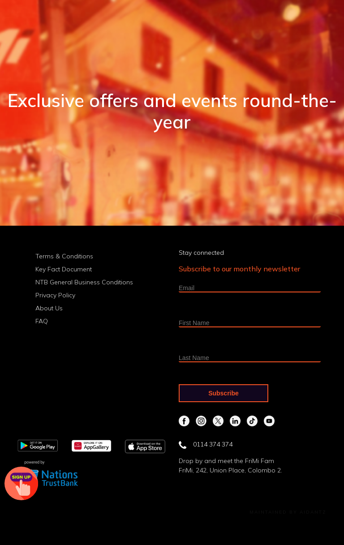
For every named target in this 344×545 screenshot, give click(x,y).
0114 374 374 (205, 444)
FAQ (41, 321)
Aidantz (313, 512)
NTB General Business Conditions (84, 282)
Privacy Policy (55, 295)
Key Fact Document (63, 269)
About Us (49, 308)
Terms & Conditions (64, 256)
